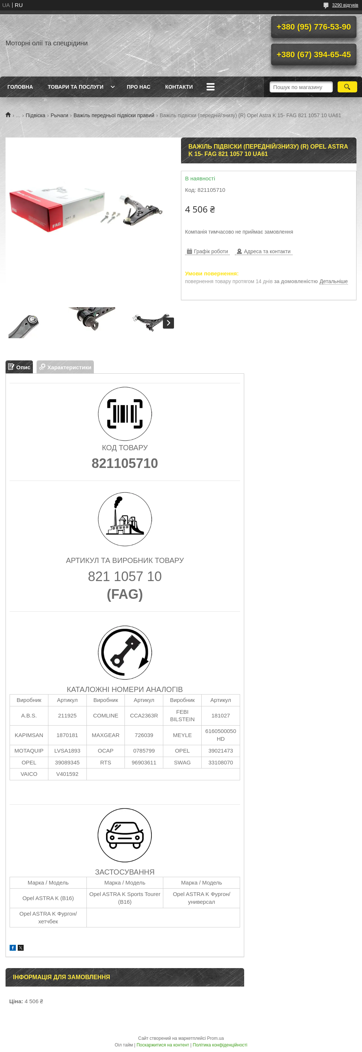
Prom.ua (215, 1038)
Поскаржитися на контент (163, 1045)
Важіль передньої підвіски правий (114, 115)
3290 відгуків (345, 5)
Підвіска (35, 115)
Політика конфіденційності (220, 1045)
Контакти (179, 87)
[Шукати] (347, 86)
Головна (20, 87)
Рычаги (59, 115)
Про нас (138, 87)
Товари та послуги (75, 87)
